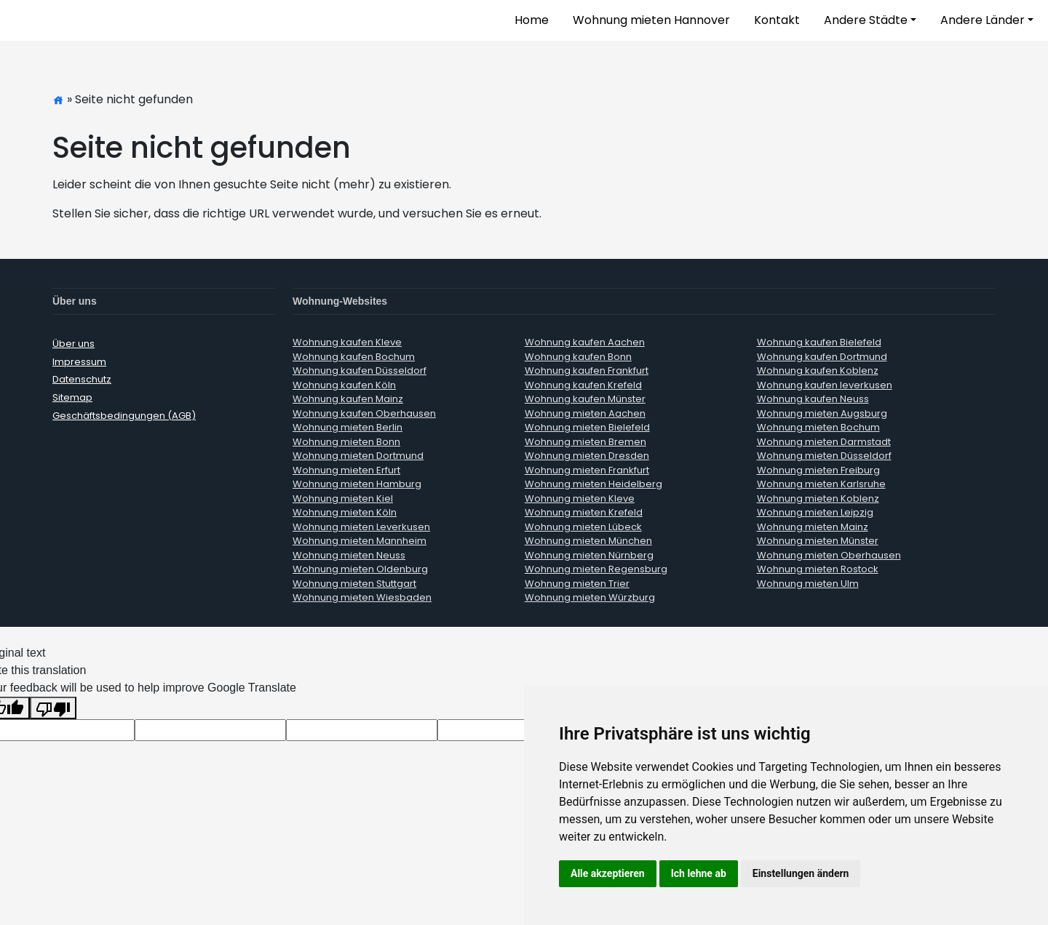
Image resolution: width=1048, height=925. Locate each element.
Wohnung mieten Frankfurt (587, 470)
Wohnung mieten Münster (817, 541)
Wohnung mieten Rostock (817, 569)
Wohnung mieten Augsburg (822, 413)
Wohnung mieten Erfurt (346, 470)
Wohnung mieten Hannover (651, 20)
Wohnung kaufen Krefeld (583, 385)
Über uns (73, 344)
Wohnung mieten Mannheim (359, 541)
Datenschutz (81, 379)
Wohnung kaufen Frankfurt (586, 370)
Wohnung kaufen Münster (585, 399)
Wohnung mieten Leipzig (815, 512)
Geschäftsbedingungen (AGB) (124, 416)
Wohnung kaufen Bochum (354, 357)
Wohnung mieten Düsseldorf (824, 455)
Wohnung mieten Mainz (812, 527)
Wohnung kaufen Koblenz (817, 370)
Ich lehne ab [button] (698, 873)
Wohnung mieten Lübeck (583, 527)
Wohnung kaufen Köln (344, 385)
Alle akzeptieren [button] (608, 873)
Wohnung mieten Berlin (347, 427)
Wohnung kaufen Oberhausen (364, 413)
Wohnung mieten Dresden (587, 455)
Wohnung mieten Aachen (585, 413)
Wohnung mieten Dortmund (358, 455)
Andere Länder (982, 20)
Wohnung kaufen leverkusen (824, 385)
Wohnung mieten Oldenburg (360, 569)
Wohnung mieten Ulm (808, 583)
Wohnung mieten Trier (577, 583)
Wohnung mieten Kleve (580, 498)
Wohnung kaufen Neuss (813, 399)
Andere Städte (866, 20)
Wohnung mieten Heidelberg (593, 484)
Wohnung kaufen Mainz (348, 399)
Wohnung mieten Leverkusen (361, 527)
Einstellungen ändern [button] (801, 873)
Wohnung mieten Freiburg (818, 470)
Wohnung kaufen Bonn (578, 357)
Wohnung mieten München (588, 541)
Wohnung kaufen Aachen (585, 342)
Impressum (79, 362)
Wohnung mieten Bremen (585, 442)
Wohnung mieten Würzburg (590, 597)
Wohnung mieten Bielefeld (587, 427)
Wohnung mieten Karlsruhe (821, 484)
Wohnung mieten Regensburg (596, 569)
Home (532, 20)
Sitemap (72, 397)
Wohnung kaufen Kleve (347, 342)
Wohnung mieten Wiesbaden (362, 597)
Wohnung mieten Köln (345, 512)
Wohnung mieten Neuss (349, 555)
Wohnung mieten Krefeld (584, 512)
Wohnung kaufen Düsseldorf (359, 370)
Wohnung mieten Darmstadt (824, 442)
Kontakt (777, 20)
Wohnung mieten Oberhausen (829, 555)
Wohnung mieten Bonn (346, 442)
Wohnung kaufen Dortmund (822, 357)
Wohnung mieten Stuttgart (354, 583)
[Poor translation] (53, 708)
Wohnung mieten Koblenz (818, 498)
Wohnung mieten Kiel (343, 498)
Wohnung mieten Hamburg (357, 484)
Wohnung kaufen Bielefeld (819, 342)
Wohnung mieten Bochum (818, 427)
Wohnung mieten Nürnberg (589, 555)
